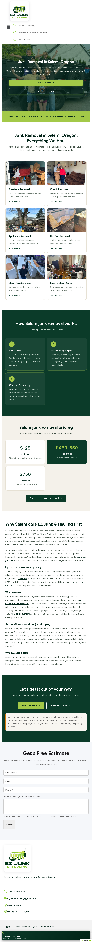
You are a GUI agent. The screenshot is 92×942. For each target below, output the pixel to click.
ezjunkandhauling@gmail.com (21, 898)
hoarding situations (20, 614)
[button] (8, 27)
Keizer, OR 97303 (14, 905)
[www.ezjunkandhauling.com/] (5, 911)
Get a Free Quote (31, 705)
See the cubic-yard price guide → (46, 498)
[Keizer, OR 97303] (5, 905)
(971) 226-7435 (68, 760)
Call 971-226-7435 (60, 705)
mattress (22, 578)
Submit (9, 824)
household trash (20, 603)
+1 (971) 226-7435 (16, 891)
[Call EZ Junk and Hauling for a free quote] (46, 935)
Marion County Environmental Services (54, 720)
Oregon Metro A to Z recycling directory (54, 723)
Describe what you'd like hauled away (21, 796)
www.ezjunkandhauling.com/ (19, 911)
